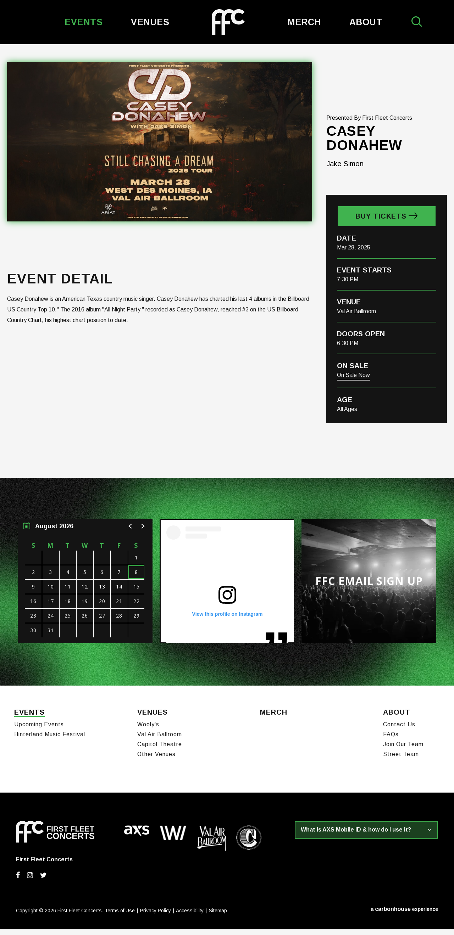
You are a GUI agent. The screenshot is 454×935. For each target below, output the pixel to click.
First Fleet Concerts (228, 22)
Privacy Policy (155, 916)
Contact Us (399, 730)
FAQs (391, 740)
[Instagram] (30, 880)
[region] (85, 590)
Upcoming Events (39, 730)
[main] (227, 369)
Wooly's (148, 730)
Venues (150, 22)
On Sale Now (353, 384)
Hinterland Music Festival (49, 740)
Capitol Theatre (159, 750)
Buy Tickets (380, 225)
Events (84, 22)
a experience (404, 915)
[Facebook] (18, 880)
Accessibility (190, 916)
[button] (130, 535)
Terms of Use (120, 916)
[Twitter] (43, 880)
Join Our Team (403, 750)
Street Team (401, 760)
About (366, 22)
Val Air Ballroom (159, 740)
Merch (304, 22)
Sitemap (218, 916)
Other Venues (156, 760)
